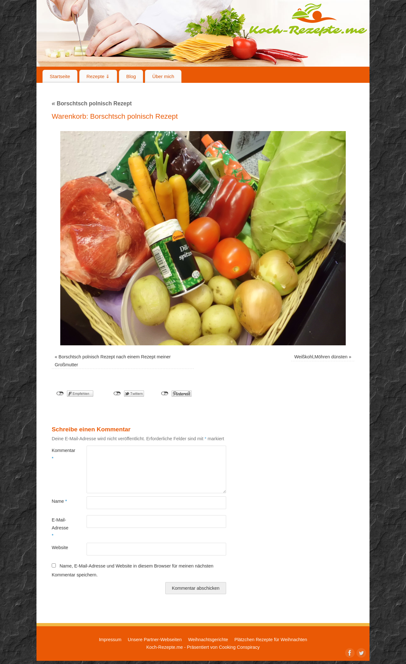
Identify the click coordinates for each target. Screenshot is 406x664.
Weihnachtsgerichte (208, 639)
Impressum (110, 639)
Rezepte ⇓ (98, 76)
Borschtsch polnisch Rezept (92, 103)
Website (60, 547)
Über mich (163, 76)
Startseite (60, 76)
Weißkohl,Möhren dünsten (321, 356)
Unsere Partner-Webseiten (155, 639)
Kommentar (60, 454)
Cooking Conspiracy (239, 647)
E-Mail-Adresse (60, 527)
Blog (131, 76)
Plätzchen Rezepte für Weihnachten (270, 639)
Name (59, 501)
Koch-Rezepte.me (308, 19)
